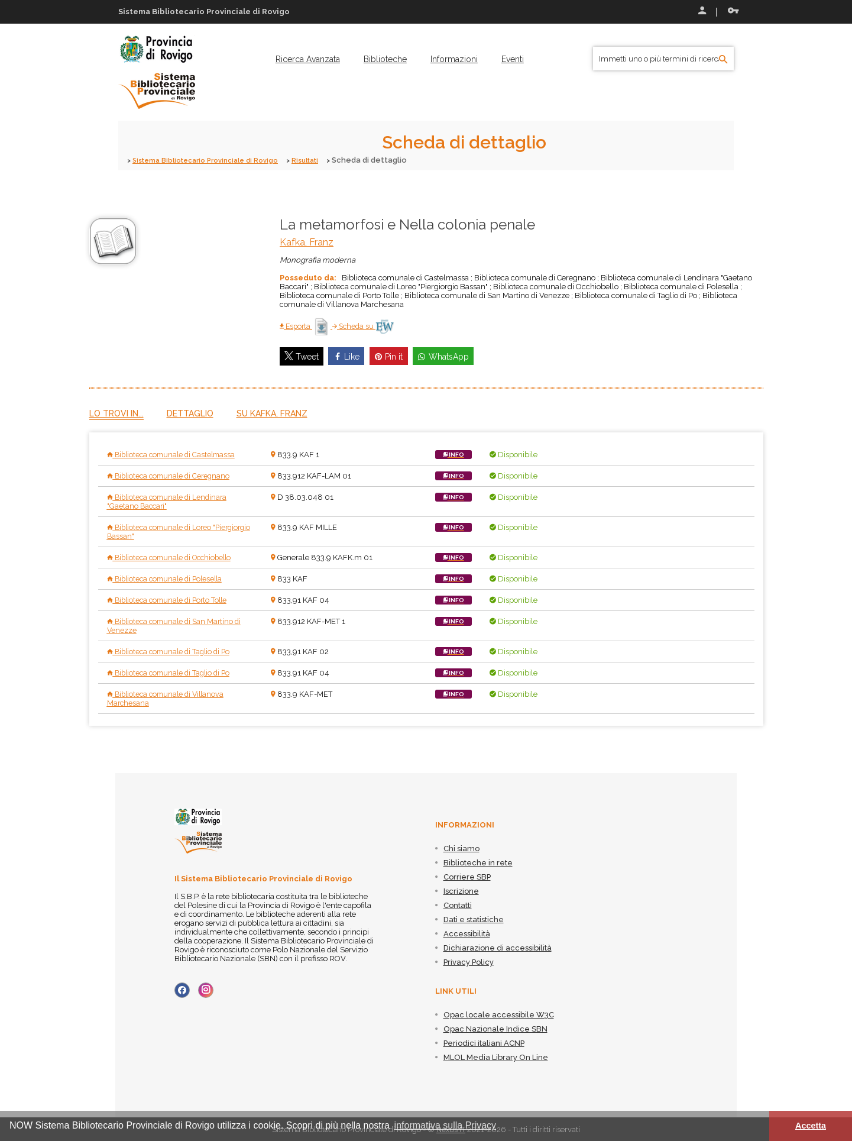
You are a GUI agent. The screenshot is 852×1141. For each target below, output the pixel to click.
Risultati (325, 160)
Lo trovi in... (116, 413)
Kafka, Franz (306, 241)
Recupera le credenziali (733, 11)
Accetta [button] (810, 1125)
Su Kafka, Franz (272, 413)
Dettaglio (190, 413)
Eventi (512, 59)
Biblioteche (385, 59)
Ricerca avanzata (308, 59)
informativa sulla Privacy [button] (445, 1125)
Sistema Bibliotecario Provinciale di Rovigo (214, 160)
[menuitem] (308, 59)
